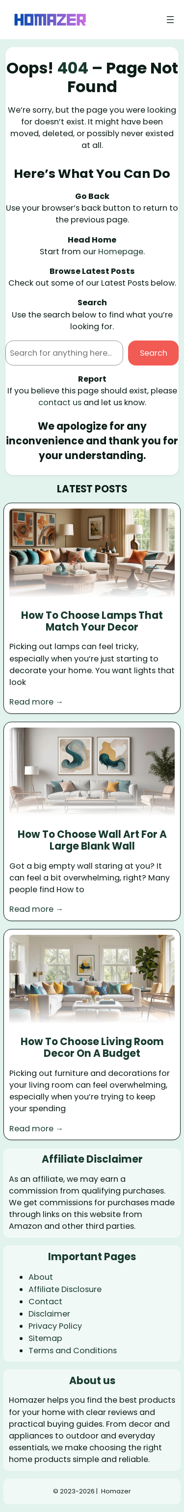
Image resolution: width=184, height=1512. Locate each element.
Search (153, 353)
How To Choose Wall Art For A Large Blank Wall (92, 841)
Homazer (116, 1491)
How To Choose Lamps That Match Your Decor (92, 622)
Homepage (120, 251)
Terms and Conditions (72, 1350)
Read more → (36, 701)
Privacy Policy (55, 1326)
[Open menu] (170, 19)
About (40, 1277)
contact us (59, 402)
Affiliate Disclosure (65, 1289)
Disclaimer (49, 1313)
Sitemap (45, 1338)
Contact (45, 1301)
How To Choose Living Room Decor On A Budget (92, 1048)
